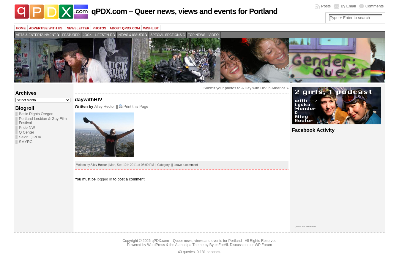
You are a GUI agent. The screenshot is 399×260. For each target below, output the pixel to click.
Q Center (26, 132)
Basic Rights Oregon (36, 114)
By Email (348, 6)
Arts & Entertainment (36, 35)
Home (21, 28)
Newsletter (78, 28)
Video (214, 35)
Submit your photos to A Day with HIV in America (245, 88)
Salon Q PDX (30, 137)
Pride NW (27, 128)
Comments (374, 6)
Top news (196, 35)
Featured (71, 35)
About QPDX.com (125, 28)
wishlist (151, 28)
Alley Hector (104, 106)
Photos (99, 28)
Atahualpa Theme (189, 245)
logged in (104, 179)
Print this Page (136, 106)
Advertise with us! (46, 28)
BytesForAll (218, 245)
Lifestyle (103, 35)
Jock (87, 35)
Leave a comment (186, 165)
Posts (326, 6)
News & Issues (131, 35)
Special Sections (166, 35)
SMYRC (26, 142)
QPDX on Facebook (305, 226)
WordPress (156, 245)
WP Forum (263, 245)
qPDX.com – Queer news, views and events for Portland (184, 11)
